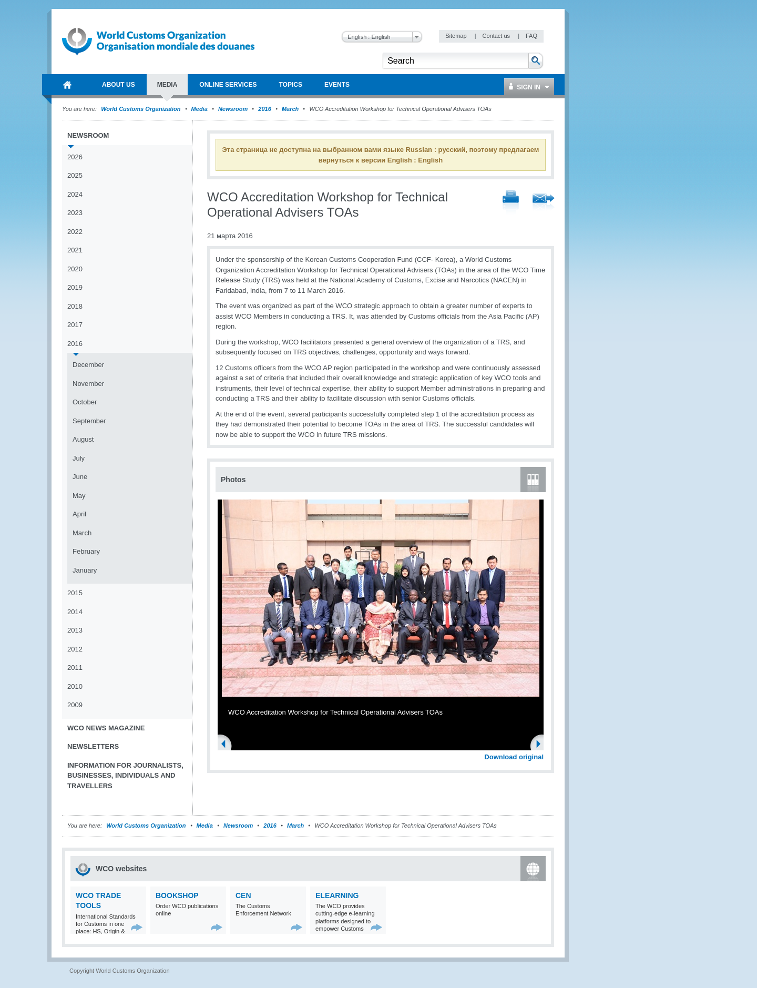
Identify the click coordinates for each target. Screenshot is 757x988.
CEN (243, 895)
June (80, 477)
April (79, 514)
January (85, 570)
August (83, 439)
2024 (75, 194)
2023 (75, 213)
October (85, 402)
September (89, 421)
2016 (264, 109)
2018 (75, 306)
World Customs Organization (141, 109)
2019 (75, 287)
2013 (75, 630)
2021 (75, 250)
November (88, 384)
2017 (75, 325)
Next (541, 745)
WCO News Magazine (106, 728)
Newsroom (233, 109)
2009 (75, 705)
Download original (514, 757)
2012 (75, 649)
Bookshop (177, 895)
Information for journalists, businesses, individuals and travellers (125, 775)
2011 (75, 667)
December (88, 365)
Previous (226, 745)
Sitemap (456, 36)
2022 (75, 232)
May (79, 496)
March (290, 109)
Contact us (497, 36)
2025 (75, 175)
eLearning (337, 895)
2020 (75, 269)
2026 (75, 157)
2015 (75, 593)
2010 (75, 686)
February (86, 551)
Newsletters (93, 746)
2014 (75, 612)
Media (199, 109)
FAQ (531, 36)
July (79, 458)
